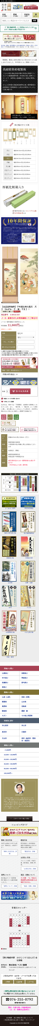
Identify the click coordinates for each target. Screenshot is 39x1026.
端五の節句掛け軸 (9, 522)
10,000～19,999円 (10, 755)
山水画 (9, 572)
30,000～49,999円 (10, 764)
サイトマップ (30, 1020)
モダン (4, 715)
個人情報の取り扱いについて (23, 1018)
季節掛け (24, 678)
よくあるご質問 (9, 503)
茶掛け (4, 687)
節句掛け (24, 682)
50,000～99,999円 (10, 768)
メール (31, 982)
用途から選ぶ (8, 668)
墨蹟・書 (24, 711)
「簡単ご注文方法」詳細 (9, 852)
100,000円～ (8, 773)
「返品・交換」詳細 (29, 886)
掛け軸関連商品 (28, 522)
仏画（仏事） (6, 697)
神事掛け (24, 673)
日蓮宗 (23, 732)
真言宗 (4, 732)
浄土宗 (23, 725)
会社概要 (9, 1018)
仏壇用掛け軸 (9, 621)
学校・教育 (9, 646)
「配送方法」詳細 (29, 851)
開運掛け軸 (9, 547)
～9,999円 (7, 750)
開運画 (4, 702)
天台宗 (4, 738)
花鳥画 (23, 706)
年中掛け (5, 678)
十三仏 (28, 597)
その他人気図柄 (26, 715)
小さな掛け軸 (28, 621)
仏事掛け (5, 673)
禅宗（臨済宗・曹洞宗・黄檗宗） (28, 739)
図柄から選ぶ (8, 692)
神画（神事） (26, 697)
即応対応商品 (28, 503)
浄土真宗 (5, 725)
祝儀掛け (5, 682)
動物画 (4, 711)
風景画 (4, 706)
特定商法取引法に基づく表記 (14, 1020)
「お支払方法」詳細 (29, 869)
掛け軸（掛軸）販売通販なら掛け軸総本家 (13, 45)
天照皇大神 (28, 547)
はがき (19, 982)
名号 (9, 597)
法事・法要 (28, 572)
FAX (8, 982)
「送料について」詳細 (9, 886)
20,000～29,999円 (10, 759)
